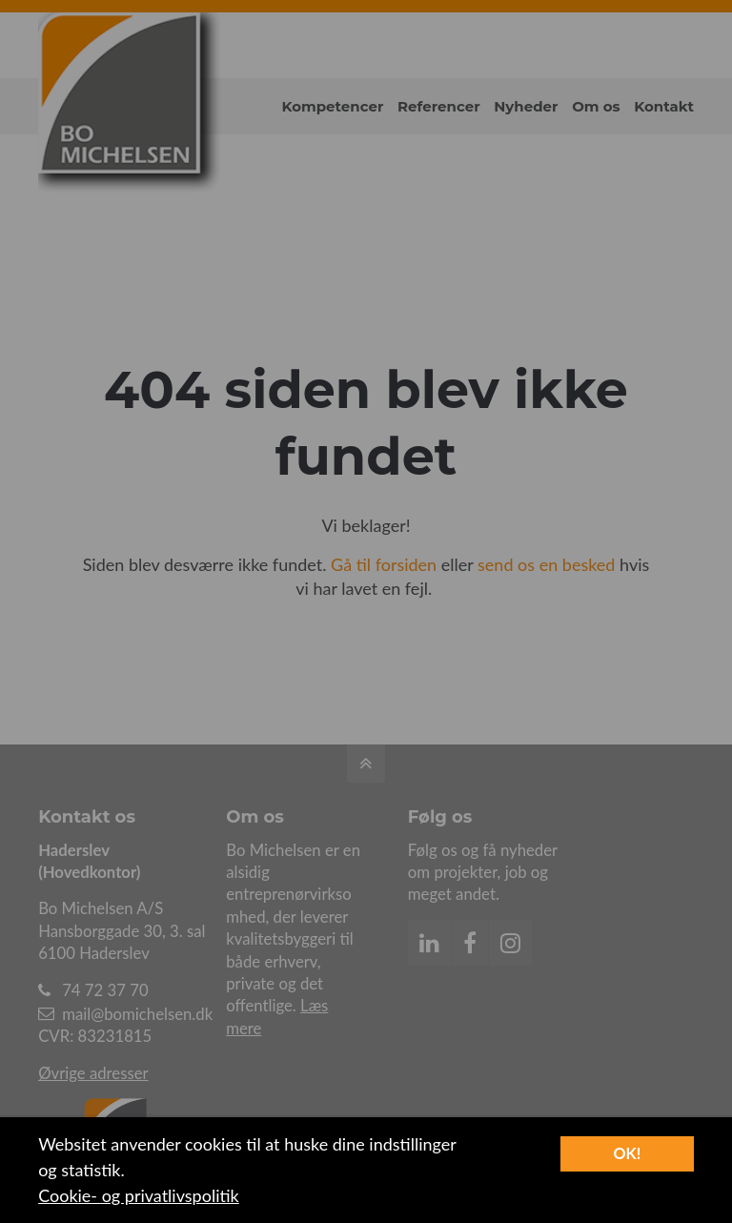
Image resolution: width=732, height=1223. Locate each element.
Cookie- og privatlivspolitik (138, 1195)
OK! (626, 1153)
